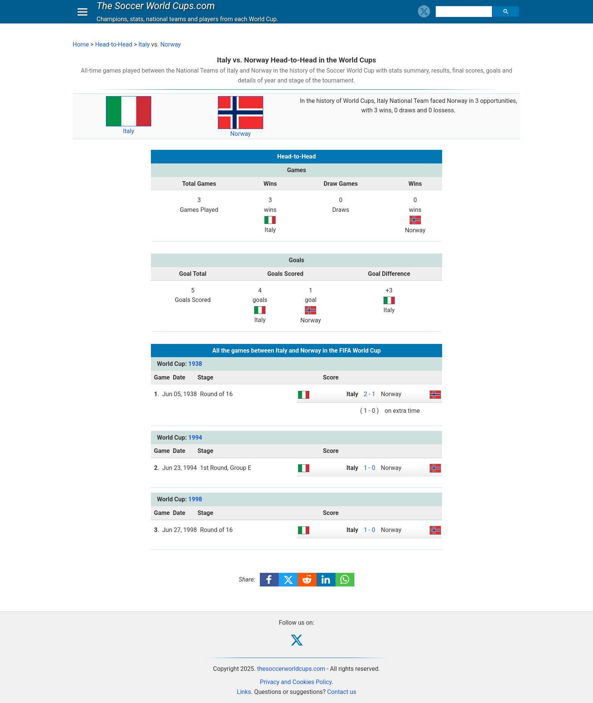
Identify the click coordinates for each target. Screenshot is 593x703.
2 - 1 (369, 394)
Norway (170, 44)
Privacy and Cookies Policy (296, 682)
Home (81, 44)
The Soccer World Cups (157, 13)
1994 (195, 437)
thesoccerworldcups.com (291, 668)
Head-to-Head (113, 44)
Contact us (341, 691)
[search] (464, 19)
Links (244, 691)
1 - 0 (369, 467)
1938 (195, 363)
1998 (195, 499)
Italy (144, 44)
